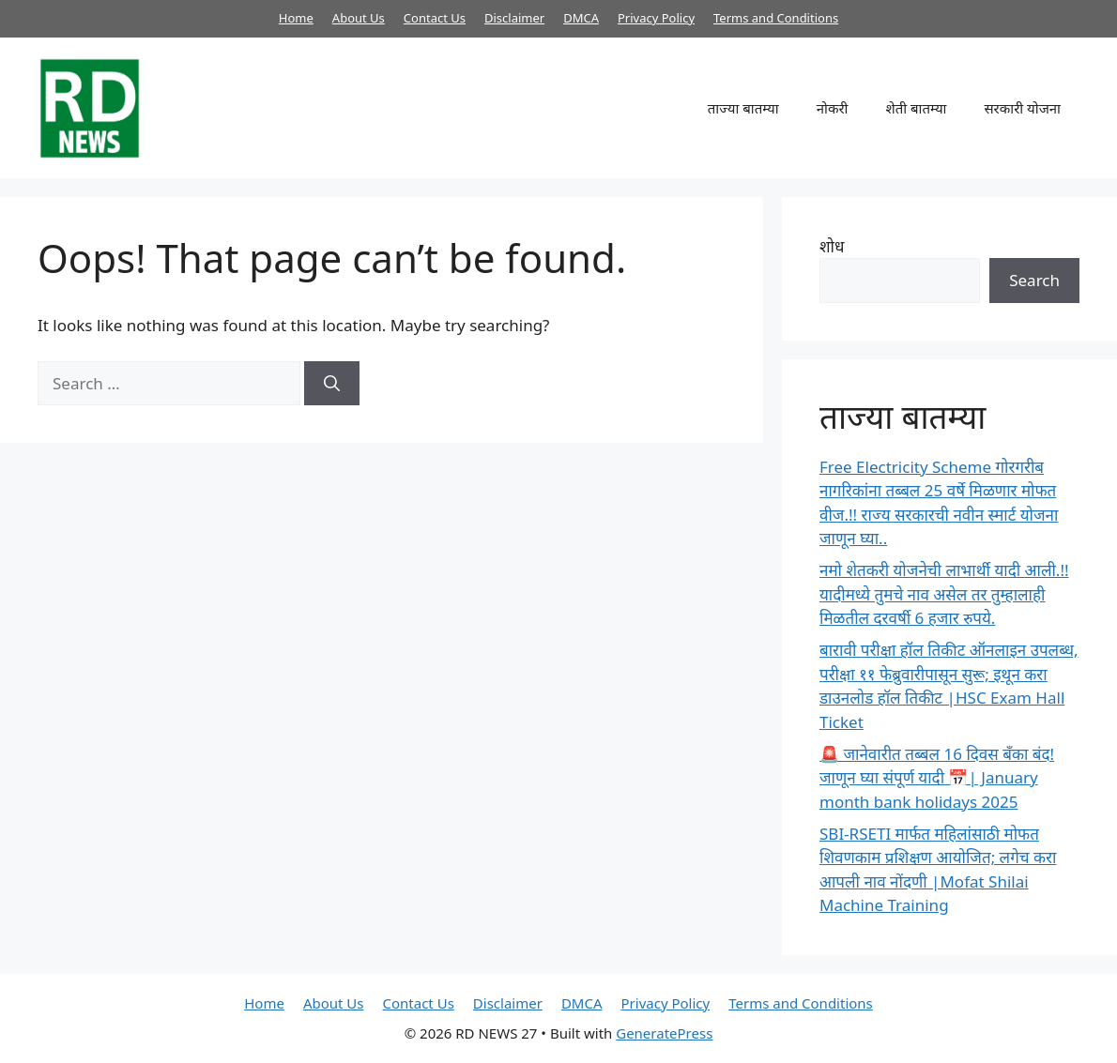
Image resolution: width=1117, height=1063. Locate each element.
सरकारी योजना (1022, 108)
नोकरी (833, 108)
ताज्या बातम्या (743, 108)
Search (1034, 280)
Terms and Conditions (775, 17)
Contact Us (435, 17)
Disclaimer (514, 17)
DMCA (581, 17)
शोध (831, 246)
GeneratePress (664, 1033)
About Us (358, 17)
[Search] (332, 383)
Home (296, 17)
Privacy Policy (656, 17)
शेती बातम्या (915, 108)
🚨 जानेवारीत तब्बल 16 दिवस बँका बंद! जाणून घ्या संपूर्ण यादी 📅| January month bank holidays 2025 (936, 777)
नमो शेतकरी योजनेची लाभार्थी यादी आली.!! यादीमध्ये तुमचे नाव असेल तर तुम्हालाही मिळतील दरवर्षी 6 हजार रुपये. (944, 594)
